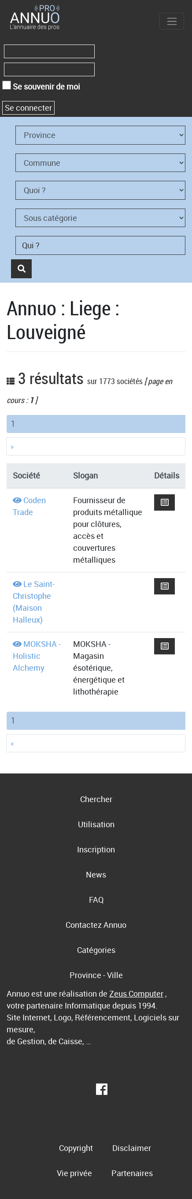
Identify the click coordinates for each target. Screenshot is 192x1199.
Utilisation (96, 824)
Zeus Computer (136, 993)
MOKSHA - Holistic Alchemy (37, 656)
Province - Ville (96, 975)
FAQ (96, 899)
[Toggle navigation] (171, 21)
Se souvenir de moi (41, 86)
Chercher (96, 799)
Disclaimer (131, 1148)
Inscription (96, 849)
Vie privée (74, 1173)
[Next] (95, 446)
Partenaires (132, 1173)
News (96, 874)
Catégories (96, 950)
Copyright (76, 1148)
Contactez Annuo (96, 924)
